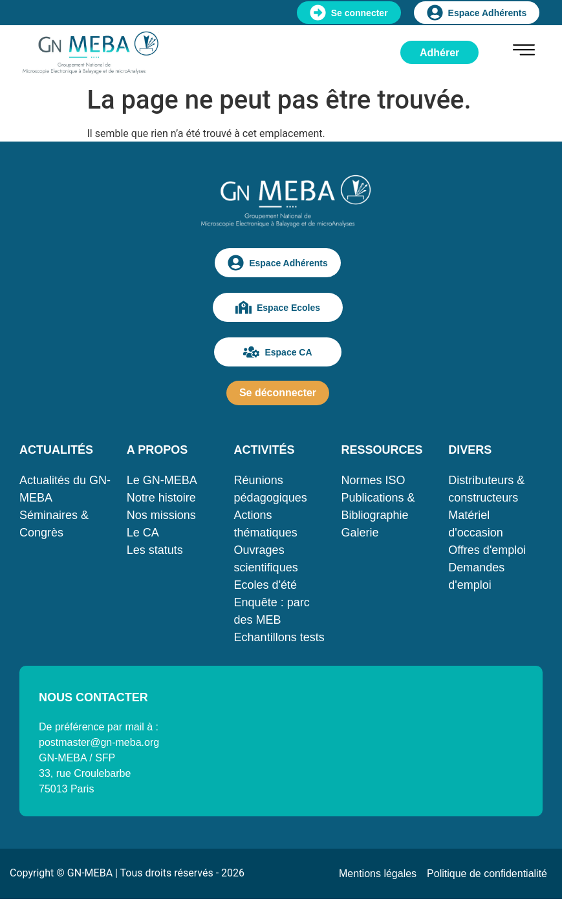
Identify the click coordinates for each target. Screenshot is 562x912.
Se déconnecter (277, 392)
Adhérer (439, 52)
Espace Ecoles (277, 307)
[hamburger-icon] (524, 52)
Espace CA (277, 352)
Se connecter (349, 13)
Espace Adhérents (477, 13)
